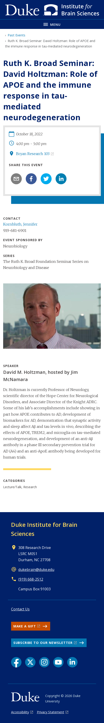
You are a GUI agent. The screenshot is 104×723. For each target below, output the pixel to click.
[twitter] (46, 178)
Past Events (16, 35)
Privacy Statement (50, 712)
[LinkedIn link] (72, 662)
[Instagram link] (44, 662)
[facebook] (31, 178)
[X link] (30, 662)
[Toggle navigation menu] (52, 24)
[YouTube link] (58, 662)
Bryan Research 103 (33, 153)
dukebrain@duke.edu (36, 569)
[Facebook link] (16, 662)
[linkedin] (61, 178)
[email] (16, 178)
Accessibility (20, 712)
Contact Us (20, 609)
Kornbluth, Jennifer (20, 224)
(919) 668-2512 (30, 579)
